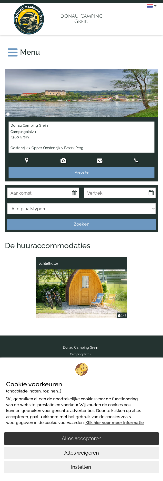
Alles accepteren (82, 438)
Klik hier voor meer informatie (114, 422)
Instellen (81, 467)
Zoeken (82, 224)
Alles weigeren (81, 453)
